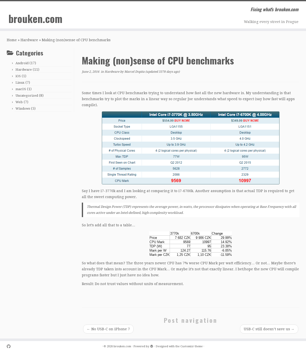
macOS (21, 89)
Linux (20, 82)
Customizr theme (191, 346)
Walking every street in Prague (271, 22)
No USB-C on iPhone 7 (108, 329)
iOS (18, 76)
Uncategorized (27, 95)
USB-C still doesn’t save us (269, 329)
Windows (23, 108)
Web (19, 102)
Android (22, 63)
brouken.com (35, 18)
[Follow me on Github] (10, 346)
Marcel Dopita (134, 71)
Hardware (29, 40)
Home (12, 40)
